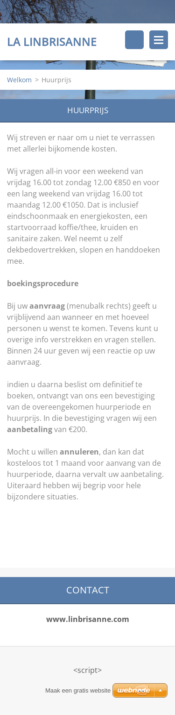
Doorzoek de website (134, 39)
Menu (158, 39)
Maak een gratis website (78, 690)
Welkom (19, 79)
